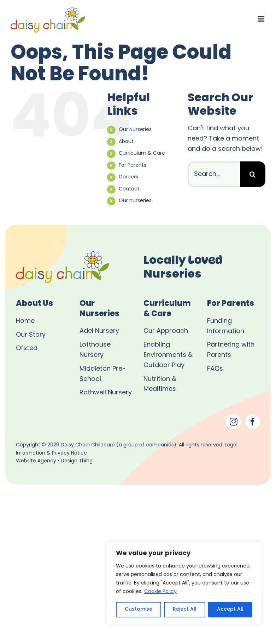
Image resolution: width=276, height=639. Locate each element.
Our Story (31, 335)
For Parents (132, 165)
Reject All (184, 609)
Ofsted (26, 348)
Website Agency (36, 461)
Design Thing (77, 461)
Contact (129, 189)
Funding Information (225, 326)
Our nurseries (135, 201)
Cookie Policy (160, 592)
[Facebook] (252, 421)
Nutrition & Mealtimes (159, 384)
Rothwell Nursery (106, 393)
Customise (138, 609)
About (126, 142)
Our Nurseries (135, 130)
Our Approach (165, 331)
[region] (184, 583)
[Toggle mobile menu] (261, 19)
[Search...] (214, 174)
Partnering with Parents (230, 350)
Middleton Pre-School (103, 374)
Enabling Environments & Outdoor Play (168, 355)
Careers (128, 177)
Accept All (230, 609)
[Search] (252, 174)
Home (25, 321)
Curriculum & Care (142, 153)
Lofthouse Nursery (95, 350)
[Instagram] (233, 421)
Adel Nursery (99, 331)
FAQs (215, 369)
